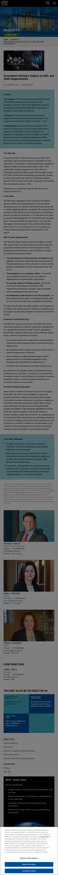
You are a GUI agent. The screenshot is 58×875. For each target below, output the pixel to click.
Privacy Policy (44, 838)
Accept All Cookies (29, 872)
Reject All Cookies (29, 866)
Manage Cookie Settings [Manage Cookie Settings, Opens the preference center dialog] (29, 860)
